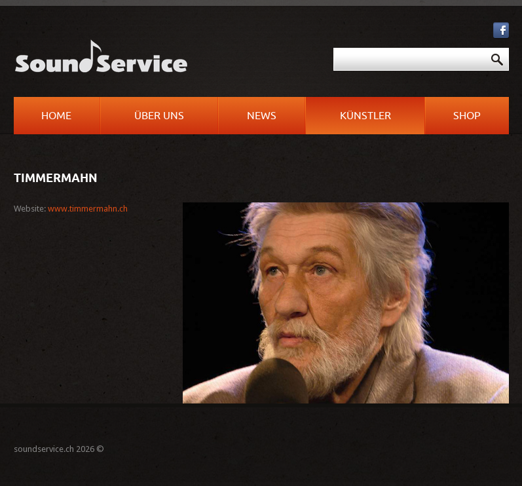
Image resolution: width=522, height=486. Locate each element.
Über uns (159, 115)
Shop (467, 115)
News (261, 115)
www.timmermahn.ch (88, 209)
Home (56, 115)
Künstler (365, 115)
